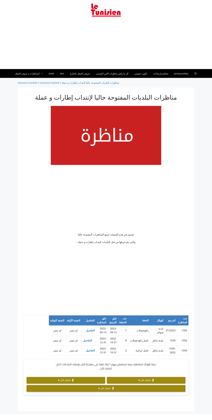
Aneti (51, 73)
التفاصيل (90, 330)
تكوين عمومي (140, 73)
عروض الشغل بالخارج (80, 73)
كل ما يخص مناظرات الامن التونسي (112, 73)
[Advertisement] (106, 44)
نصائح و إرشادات (160, 73)
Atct (62, 73)
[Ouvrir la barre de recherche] (195, 73)
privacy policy (181, 73)
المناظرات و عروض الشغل (30, 73)
